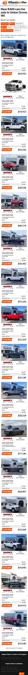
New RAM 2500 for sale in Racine (9, 668)
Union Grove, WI (7, 30)
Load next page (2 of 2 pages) (14, 648)
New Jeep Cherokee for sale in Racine (10, 671)
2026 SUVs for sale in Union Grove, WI (10, 657)
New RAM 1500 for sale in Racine (9, 666)
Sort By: (17, 30)
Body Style (19, 23)
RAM (4, 27)
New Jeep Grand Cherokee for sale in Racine (11, 669)
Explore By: (5, 23)
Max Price (23, 27)
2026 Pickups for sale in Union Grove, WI (10, 659)
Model (10, 27)
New (12, 23)
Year (16, 27)
